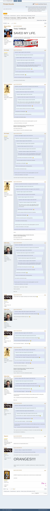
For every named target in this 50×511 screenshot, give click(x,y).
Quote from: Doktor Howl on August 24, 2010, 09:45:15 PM (25, 60)
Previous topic (39, 20)
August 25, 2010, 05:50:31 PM (18, 84)
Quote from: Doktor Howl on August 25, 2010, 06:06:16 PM (24, 352)
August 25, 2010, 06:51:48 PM (18, 376)
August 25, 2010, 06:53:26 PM (18, 403)
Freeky (5, 294)
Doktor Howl (6, 242)
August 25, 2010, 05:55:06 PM (18, 242)
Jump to (33, 493)
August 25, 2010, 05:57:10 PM (18, 294)
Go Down (5, 23)
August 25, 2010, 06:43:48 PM (18, 347)
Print (45, 23)
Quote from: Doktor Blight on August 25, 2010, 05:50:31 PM (23, 135)
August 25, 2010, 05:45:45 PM (18, 26)
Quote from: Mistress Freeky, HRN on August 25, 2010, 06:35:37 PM (25, 349)
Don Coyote (6, 50)
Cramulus (6, 470)
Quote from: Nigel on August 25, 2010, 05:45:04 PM (22, 52)
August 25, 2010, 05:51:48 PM (18, 133)
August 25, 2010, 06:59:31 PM (18, 447)
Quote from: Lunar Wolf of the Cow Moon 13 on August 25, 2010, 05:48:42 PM (26, 86)
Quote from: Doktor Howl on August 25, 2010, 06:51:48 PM (23, 405)
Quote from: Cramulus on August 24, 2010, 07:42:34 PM (26, 62)
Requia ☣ (6, 436)
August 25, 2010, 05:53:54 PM (18, 181)
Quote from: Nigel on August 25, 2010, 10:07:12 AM (24, 57)
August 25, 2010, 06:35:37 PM (18, 330)
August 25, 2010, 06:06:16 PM (18, 309)
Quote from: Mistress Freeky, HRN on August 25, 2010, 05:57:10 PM (25, 311)
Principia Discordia (8, 4)
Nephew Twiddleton (8, 84)
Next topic (44, 20)
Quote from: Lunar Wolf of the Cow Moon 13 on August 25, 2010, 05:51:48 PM (26, 183)
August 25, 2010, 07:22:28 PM (18, 470)
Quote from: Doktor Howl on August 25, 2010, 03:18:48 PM (25, 91)
